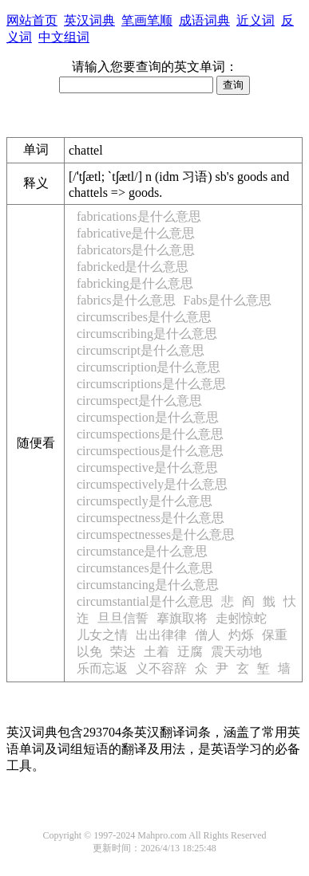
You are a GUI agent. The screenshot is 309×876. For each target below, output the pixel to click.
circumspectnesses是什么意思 (156, 534)
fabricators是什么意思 (136, 250)
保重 (274, 635)
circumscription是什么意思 (148, 367)
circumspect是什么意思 (139, 400)
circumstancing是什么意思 (148, 584)
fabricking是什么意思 (135, 283)
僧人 (207, 635)
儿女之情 (102, 635)
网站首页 (31, 20)
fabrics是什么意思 (126, 300)
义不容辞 (161, 668)
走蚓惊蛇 (241, 618)
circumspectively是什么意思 (152, 484)
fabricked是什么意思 (132, 266)
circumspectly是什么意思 (144, 501)
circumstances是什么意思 (145, 568)
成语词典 (204, 20)
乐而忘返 (102, 668)
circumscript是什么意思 (140, 350)
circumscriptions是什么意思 (151, 384)
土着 (156, 651)
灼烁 (241, 635)
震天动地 (236, 651)
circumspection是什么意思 (148, 417)
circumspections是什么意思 (150, 434)
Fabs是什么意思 (227, 300)
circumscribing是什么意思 (147, 333)
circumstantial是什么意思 (145, 601)
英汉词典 (89, 20)
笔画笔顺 (146, 20)
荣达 (123, 651)
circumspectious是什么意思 (150, 451)
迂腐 (190, 651)
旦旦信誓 (123, 618)
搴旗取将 (182, 618)
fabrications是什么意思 (139, 216)
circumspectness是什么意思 (150, 517)
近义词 (255, 20)
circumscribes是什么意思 (144, 317)
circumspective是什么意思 (147, 467)
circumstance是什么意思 (142, 551)
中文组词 (63, 37)
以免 (89, 651)
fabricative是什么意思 (136, 233)
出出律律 (161, 635)
